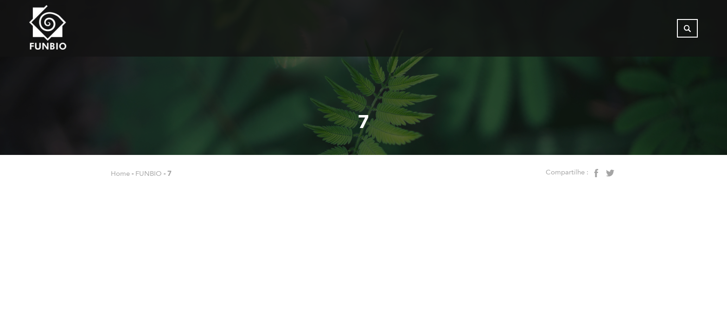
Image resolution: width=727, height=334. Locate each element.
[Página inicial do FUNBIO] (73, 30)
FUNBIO (148, 173)
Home (120, 173)
